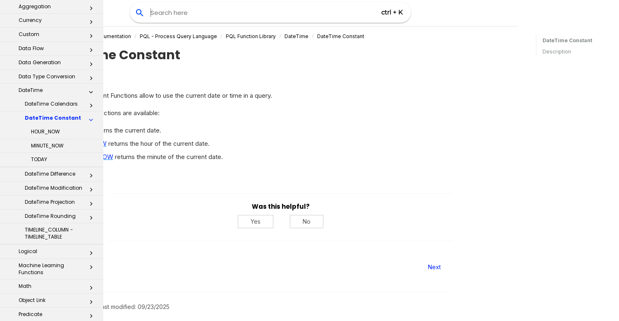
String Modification (58, 274)
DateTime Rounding (61, 106)
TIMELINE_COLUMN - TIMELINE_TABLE (49, 122)
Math (58, 176)
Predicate (58, 204)
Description (557, 51)
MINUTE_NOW (47, 34)
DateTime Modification (61, 78)
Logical (58, 141)
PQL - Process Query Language (258, 36)
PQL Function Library (331, 36)
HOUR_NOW (45, 20)
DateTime (377, 36)
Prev (125, 266)
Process (58, 218)
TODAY (39, 47)
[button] (91, 10)
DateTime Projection (61, 92)
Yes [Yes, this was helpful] (336, 221)
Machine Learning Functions (58, 157)
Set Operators (58, 232)
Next (514, 266)
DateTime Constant (421, 36)
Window (58, 288)
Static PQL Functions (58, 246)
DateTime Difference (61, 64)
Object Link (58, 190)
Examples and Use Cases (55, 302)
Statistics (58, 260)
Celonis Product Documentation (172, 36)
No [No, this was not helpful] (387, 221)
